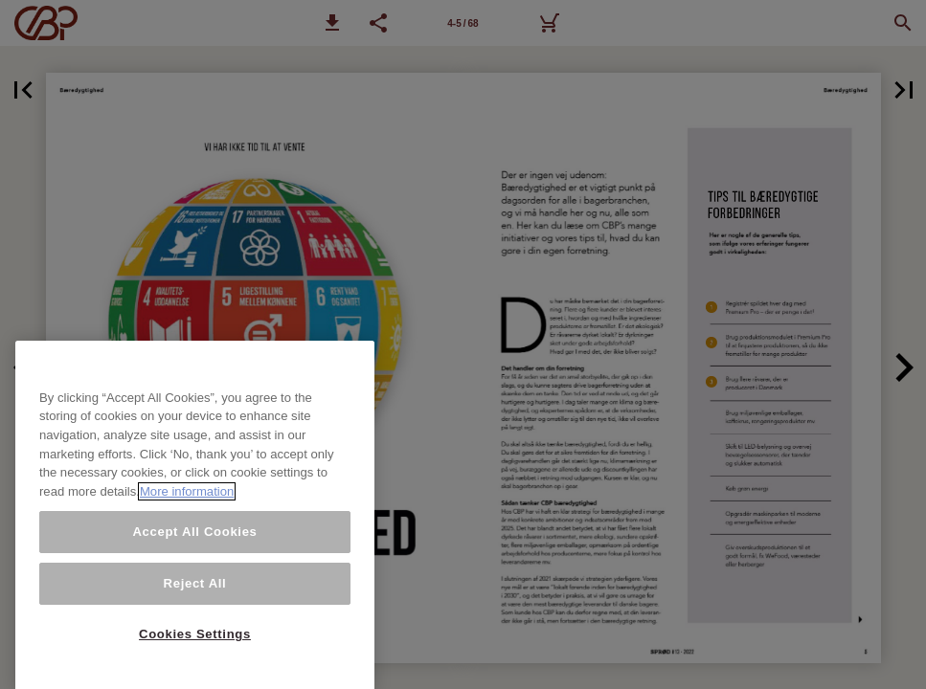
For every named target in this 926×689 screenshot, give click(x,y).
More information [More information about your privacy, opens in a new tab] (187, 594)
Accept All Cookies (194, 633)
